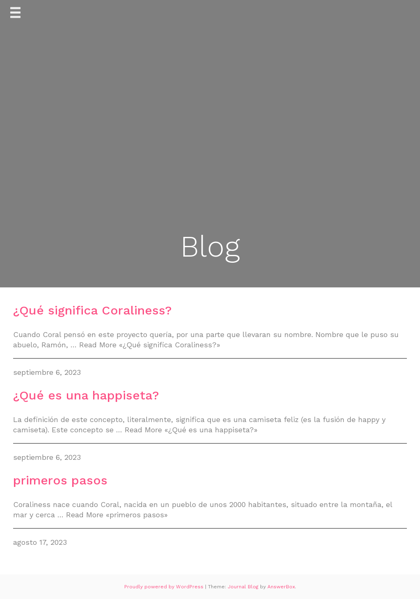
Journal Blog (244, 587)
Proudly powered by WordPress (164, 587)
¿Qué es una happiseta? (86, 395)
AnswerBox (281, 587)
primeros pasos (60, 480)
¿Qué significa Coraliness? (92, 310)
